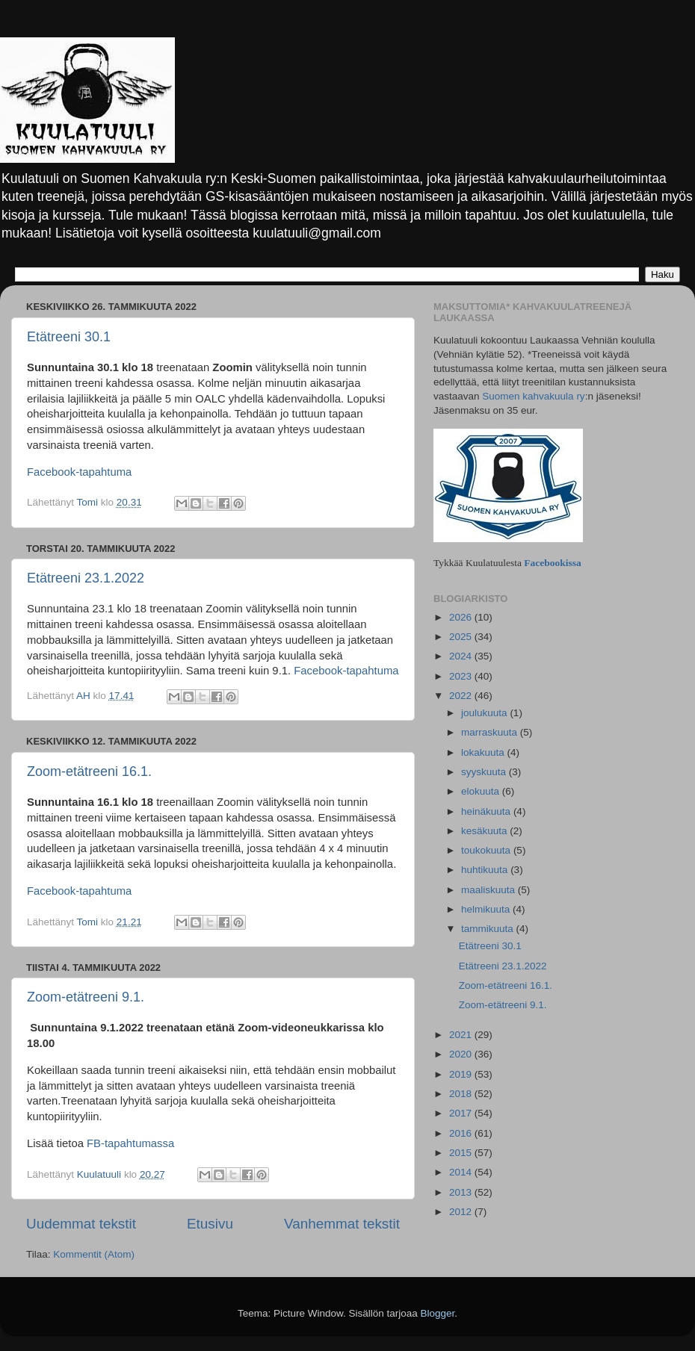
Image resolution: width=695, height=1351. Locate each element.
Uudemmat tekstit (81, 1224)
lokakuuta (484, 752)
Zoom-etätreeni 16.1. (89, 771)
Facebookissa (552, 562)
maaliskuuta (489, 889)
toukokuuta (487, 850)
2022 (462, 695)
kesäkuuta (485, 830)
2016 (462, 1133)
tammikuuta (488, 928)
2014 (462, 1172)
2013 (462, 1192)
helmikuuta (487, 909)
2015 (462, 1152)
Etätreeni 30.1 (69, 336)
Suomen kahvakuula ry (533, 396)
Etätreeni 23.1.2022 (85, 578)
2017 (462, 1113)
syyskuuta (485, 771)
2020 (462, 1054)
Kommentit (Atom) (94, 1254)
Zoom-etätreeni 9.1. (85, 997)
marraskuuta (490, 732)
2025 (462, 636)
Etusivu (210, 1224)
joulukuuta (485, 712)
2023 (462, 676)
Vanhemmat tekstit (342, 1224)
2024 (462, 656)
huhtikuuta (485, 869)
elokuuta (481, 791)
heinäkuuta (487, 811)
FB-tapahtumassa (130, 1143)
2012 (462, 1211)
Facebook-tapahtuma (79, 472)
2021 (462, 1034)
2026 (462, 617)
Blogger (438, 1313)
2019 (462, 1074)
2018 (462, 1093)
